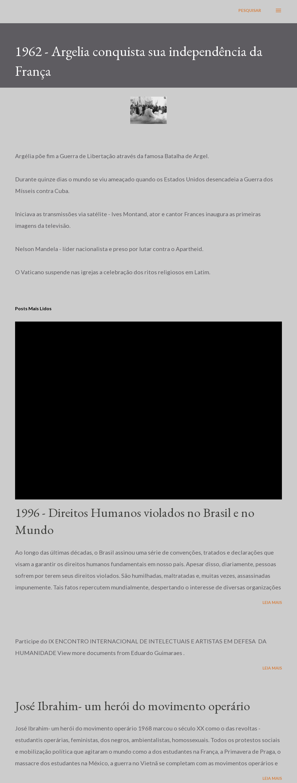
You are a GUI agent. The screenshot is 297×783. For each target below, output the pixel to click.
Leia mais (272, 602)
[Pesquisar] (249, 10)
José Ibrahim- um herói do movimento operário (132, 705)
